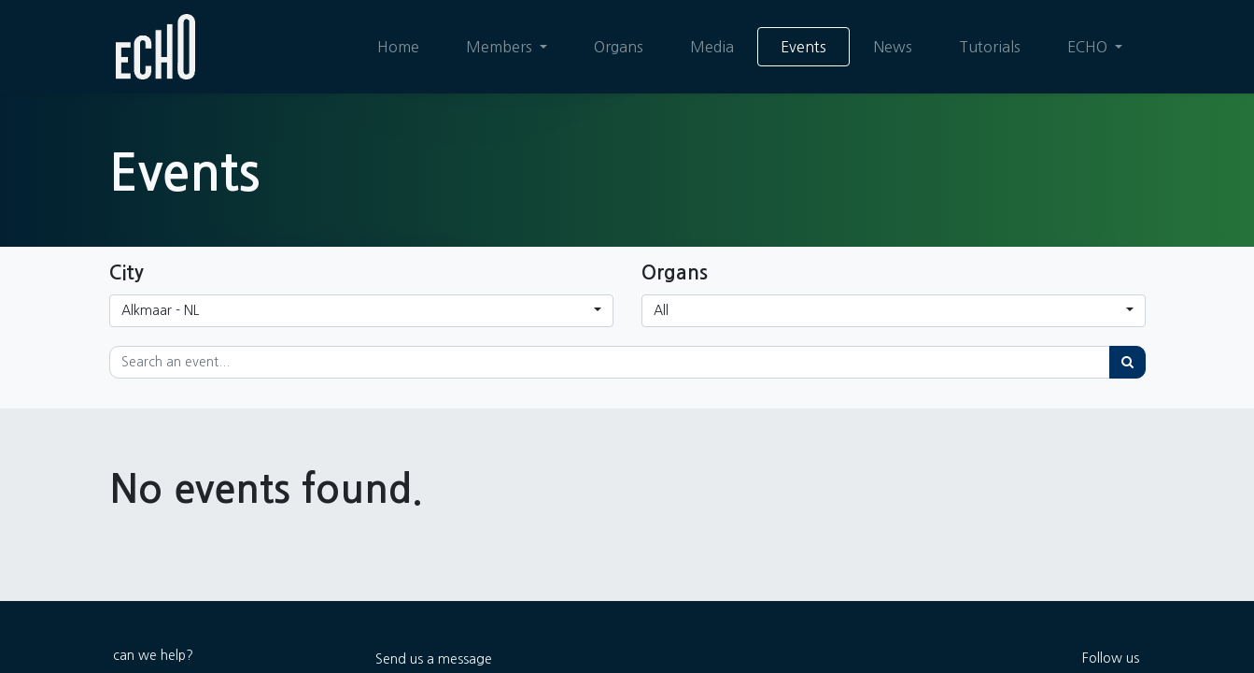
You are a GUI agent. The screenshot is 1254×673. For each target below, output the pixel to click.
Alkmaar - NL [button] (160, 310)
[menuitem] (397, 46)
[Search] (1127, 362)
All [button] (661, 310)
